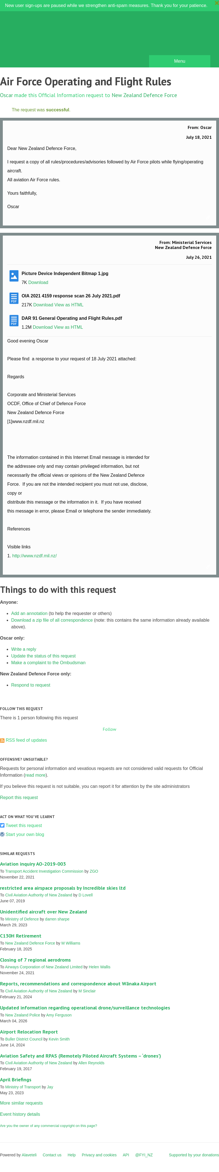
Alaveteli (29, 1155)
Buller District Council (24, 1039)
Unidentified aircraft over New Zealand (43, 911)
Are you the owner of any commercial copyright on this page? (48, 1126)
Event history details (20, 1114)
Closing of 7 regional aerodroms (35, 960)
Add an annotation (29, 613)
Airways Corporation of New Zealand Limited (44, 967)
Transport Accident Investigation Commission (44, 871)
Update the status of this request (43, 656)
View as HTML (69, 304)
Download (38, 282)
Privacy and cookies (99, 1155)
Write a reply (23, 649)
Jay (50, 1087)
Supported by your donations (194, 1155)
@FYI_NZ (144, 1155)
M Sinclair (87, 991)
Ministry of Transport (23, 1087)
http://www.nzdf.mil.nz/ (34, 555)
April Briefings (15, 1079)
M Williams (70, 943)
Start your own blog (25, 834)
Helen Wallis (99, 967)
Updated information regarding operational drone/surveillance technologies (85, 1007)
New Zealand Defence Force (144, 94)
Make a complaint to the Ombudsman (48, 662)
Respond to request (30, 685)
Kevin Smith (59, 1039)
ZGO (94, 871)
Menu (179, 61)
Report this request (19, 797)
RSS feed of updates (26, 740)
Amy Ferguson (59, 1015)
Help (72, 1155)
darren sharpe (57, 919)
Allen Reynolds (91, 1063)
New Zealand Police (22, 1015)
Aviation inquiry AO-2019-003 (33, 864)
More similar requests (21, 1103)
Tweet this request (24, 825)
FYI (36, 41)
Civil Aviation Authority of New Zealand (38, 895)
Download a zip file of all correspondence (52, 620)
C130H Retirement (20, 936)
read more (35, 775)
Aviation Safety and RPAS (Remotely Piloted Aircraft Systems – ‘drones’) (80, 1056)
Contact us (52, 1155)
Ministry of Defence (22, 919)
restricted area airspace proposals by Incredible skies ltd (63, 888)
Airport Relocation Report (29, 1031)
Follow (109, 729)
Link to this (209, 218)
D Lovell (86, 895)
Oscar (6, 94)
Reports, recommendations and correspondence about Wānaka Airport (78, 983)
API (126, 1155)
